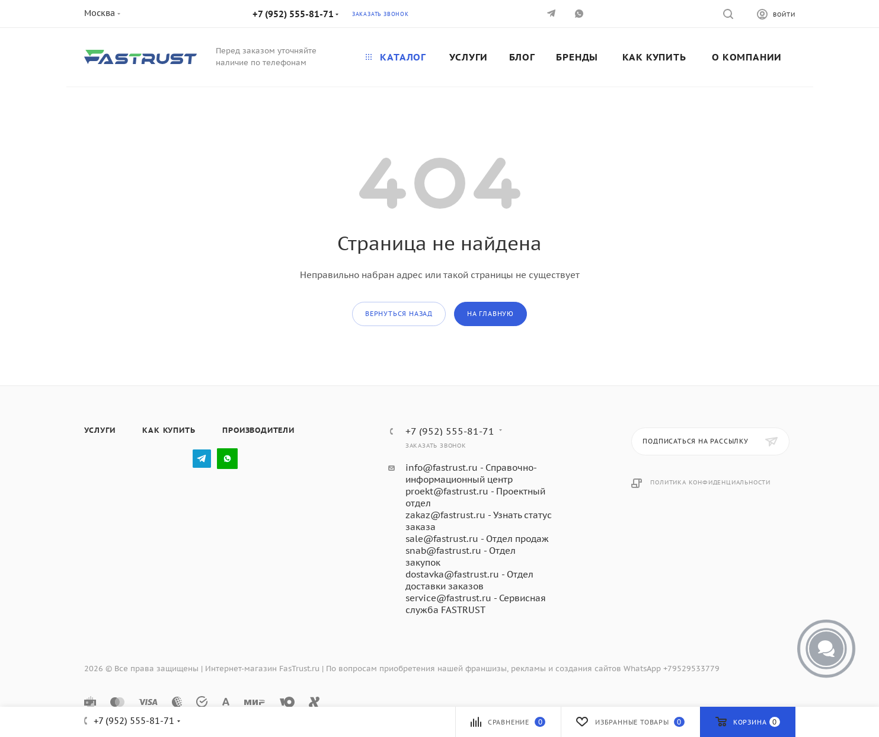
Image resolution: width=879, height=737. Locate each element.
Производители (258, 430)
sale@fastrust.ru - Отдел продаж (477, 538)
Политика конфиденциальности (710, 482)
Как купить (168, 430)
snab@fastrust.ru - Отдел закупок (460, 556)
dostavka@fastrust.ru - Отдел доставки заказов (469, 580)
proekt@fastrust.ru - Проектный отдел (475, 497)
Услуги (100, 430)
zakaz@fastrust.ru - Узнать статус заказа (478, 520)
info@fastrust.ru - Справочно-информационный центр (471, 473)
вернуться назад (399, 314)
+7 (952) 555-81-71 (293, 14)
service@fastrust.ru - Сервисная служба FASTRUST (475, 603)
